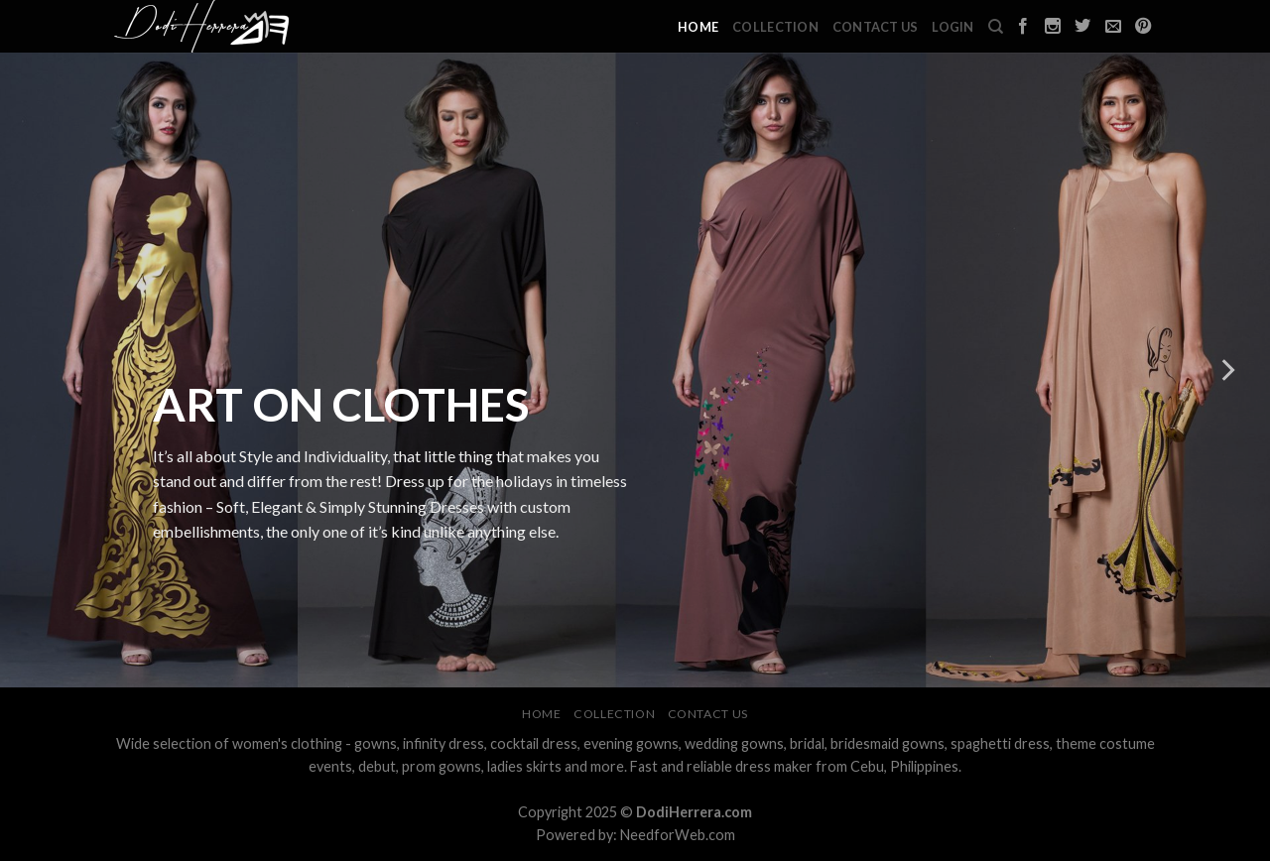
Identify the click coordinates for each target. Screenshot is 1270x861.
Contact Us (875, 27)
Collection (775, 27)
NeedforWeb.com (677, 834)
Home (698, 27)
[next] (1226, 370)
